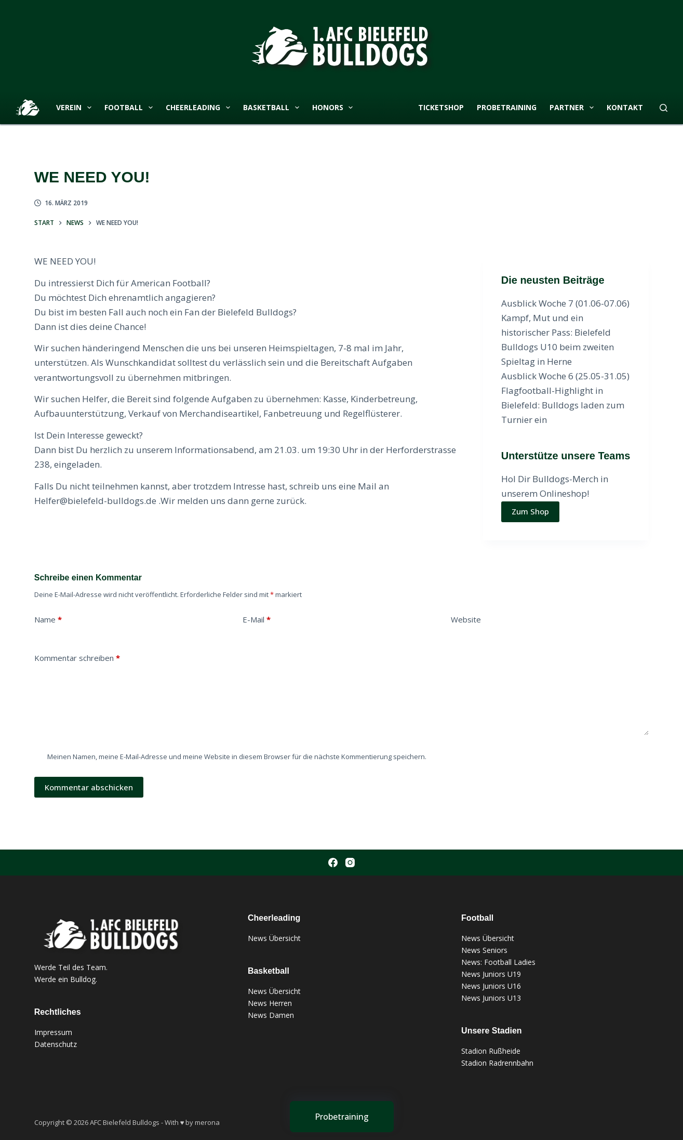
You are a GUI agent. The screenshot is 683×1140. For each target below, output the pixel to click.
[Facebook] (333, 862)
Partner (574, 107)
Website (466, 619)
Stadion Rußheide (490, 1051)
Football (130, 107)
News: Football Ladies (498, 962)
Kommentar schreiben (77, 658)
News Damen (271, 1015)
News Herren (270, 1003)
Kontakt (625, 107)
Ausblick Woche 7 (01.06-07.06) (565, 303)
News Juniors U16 (491, 986)
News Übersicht (274, 938)
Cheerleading (200, 107)
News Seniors (484, 950)
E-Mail (257, 619)
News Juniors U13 (491, 998)
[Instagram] (350, 862)
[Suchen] (663, 108)
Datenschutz (55, 1044)
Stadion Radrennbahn (497, 1063)
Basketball (273, 107)
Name (48, 619)
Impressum (53, 1032)
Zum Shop (530, 511)
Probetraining (507, 107)
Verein (76, 107)
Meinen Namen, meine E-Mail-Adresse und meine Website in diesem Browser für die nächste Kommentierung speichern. (236, 756)
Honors (334, 107)
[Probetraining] (341, 1117)
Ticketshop (441, 107)
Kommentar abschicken (89, 787)
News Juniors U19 (491, 974)
